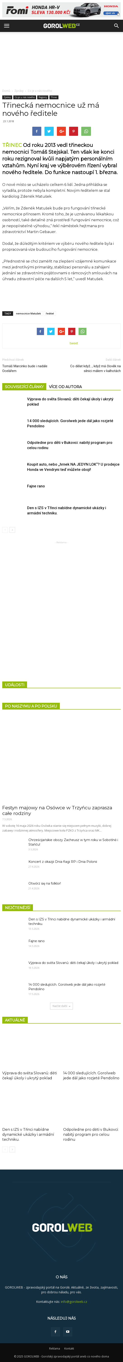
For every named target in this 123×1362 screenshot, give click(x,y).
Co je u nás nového (40, 91)
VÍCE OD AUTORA (65, 387)
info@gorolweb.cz (74, 1301)
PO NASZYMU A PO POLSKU (31, 706)
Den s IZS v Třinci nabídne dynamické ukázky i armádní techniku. (28, 1134)
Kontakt (69, 1348)
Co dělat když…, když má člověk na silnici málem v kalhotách (95, 368)
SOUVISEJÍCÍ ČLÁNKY (24, 387)
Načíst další (61, 1006)
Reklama (54, 1348)
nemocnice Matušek (28, 313)
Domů (6, 91)
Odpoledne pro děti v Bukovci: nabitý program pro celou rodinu (90, 1134)
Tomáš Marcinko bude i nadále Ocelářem (24, 368)
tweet (74, 343)
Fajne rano (36, 486)
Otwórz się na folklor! (44, 883)
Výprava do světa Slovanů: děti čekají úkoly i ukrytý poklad (73, 963)
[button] (116, 26)
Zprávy (18, 91)
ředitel (50, 313)
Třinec (54, 97)
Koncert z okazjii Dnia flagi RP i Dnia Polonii (62, 862)
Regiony (43, 97)
